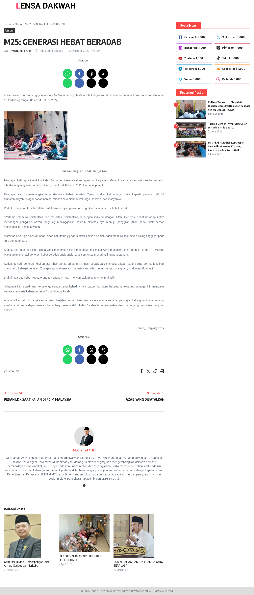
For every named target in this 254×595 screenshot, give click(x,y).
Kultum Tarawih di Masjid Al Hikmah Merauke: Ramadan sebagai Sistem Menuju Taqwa (229, 106)
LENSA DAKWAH (46, 6)
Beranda (9, 24)
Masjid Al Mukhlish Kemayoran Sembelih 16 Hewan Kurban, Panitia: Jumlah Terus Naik (226, 146)
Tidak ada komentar (51, 50)
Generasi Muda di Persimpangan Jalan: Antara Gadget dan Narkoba (27, 563)
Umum (20, 24)
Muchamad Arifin (21, 50)
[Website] (84, 485)
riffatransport (139, 591)
